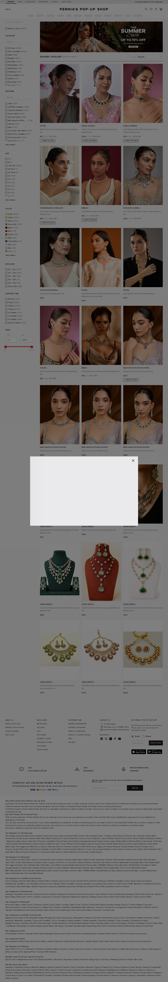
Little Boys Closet (67, 949)
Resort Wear (10, 897)
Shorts (124, 905)
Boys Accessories (144, 941)
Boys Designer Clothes (14, 941)
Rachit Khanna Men (89, 865)
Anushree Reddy (71, 836)
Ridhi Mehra (47, 838)
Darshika (97, 862)
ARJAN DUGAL (134, 865)
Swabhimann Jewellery (15, 884)
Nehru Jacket (20, 905)
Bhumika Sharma (55, 847)
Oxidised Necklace (76, 923)
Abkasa (110, 865)
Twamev (37, 862)
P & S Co (19, 949)
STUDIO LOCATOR (12, 731)
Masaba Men (88, 868)
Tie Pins (85, 905)
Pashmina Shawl (115, 926)
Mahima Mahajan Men (72, 868)
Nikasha (142, 844)
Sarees (37, 894)
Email (136, 736)
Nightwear (75, 897)
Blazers (140, 905)
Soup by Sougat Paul (14, 849)
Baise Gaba (35, 838)
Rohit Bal (158, 841)
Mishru (159, 838)
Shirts (30, 905)
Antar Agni (58, 836)
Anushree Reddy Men (70, 865)
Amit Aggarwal (22, 847)
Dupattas (66, 897)
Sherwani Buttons (12, 907)
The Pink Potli (82, 881)
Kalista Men (26, 868)
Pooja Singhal (36, 836)
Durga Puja (94, 959)
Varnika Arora (57, 881)
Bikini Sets (21, 897)
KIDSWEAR (43, 2)
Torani (88, 849)
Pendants (9, 920)
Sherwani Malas (135, 907)
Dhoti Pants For (112, 934)
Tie (103, 910)
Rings (41, 918)
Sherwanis (62, 894)
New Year (138, 959)
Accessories (110, 907)
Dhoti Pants (140, 894)
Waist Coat (75, 905)
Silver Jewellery (122, 920)
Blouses (85, 897)
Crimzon (126, 886)
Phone (148, 736)
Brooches (110, 910)
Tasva (7, 860)
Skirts (30, 897)
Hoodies (110, 905)
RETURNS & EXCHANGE (76, 727)
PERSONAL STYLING (44, 742)
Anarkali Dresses (90, 934)
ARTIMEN (102, 865)
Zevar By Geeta (144, 881)
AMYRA (34, 886)
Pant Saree (120, 897)
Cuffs (26, 918)
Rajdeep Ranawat (88, 841)
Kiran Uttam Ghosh (130, 838)
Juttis (112, 923)
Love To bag (69, 881)
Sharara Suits (59, 934)
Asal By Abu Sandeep (88, 836)
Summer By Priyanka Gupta (17, 838)
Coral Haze (10, 886)
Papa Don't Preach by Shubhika (41, 841)
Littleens (143, 949)
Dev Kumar (106, 862)
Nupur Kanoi (22, 841)
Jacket (88, 941)
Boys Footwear (128, 941)
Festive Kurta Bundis (34, 910)
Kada (86, 923)
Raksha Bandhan (46, 959)
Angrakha (66, 907)
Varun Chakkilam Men (14, 873)
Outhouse (102, 881)
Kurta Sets (28, 894)
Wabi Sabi (9, 862)
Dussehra (68, 959)
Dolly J (101, 836)
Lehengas (9, 894)
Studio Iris (35, 852)
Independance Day (25, 959)
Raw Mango (10, 836)
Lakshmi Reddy (51, 949)
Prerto (118, 886)
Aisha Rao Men (121, 865)
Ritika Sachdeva (107, 886)
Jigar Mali (9, 852)
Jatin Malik (55, 865)
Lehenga (29, 934)
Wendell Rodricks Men (106, 871)
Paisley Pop (82, 886)
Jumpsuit (100, 907)
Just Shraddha (33, 884)
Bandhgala (76, 907)
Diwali (8, 959)
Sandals (100, 923)
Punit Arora (125, 868)
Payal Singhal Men (111, 868)
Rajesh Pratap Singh (106, 841)
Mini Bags (59, 926)
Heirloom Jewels (152, 918)
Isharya (22, 881)
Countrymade (44, 860)
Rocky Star (131, 836)
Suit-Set (148, 905)
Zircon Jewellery (59, 920)
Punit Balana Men (152, 862)
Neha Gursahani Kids (130, 949)
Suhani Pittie (93, 886)
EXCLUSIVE (41, 727)
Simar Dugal (98, 849)
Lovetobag (97, 884)
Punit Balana (74, 841)
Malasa (107, 849)
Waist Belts (158, 923)
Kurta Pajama (34, 907)
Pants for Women (154, 894)
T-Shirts (132, 905)
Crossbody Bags (34, 926)
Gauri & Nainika (93, 838)
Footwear (97, 910)
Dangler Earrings (12, 923)
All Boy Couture (11, 952)
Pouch (149, 923)
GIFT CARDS (41, 735)
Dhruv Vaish (32, 860)
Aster (127, 881)
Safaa (140, 849)
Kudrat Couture (55, 868)
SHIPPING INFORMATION (77, 724)
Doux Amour (109, 884)
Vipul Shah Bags (23, 886)
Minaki (57, 884)
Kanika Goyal (134, 847)
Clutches (131, 923)
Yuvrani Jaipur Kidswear (95, 949)
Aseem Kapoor (96, 852)
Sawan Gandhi (70, 849)
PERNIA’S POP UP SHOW (14, 727)
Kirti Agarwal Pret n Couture (32, 952)
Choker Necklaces (59, 923)
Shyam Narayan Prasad (117, 847)
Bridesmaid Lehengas (125, 894)
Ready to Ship (132, 897)
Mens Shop (49, 910)
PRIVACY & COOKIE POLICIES (79, 735)
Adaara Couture (22, 852)
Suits (52, 905)
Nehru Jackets (48, 941)
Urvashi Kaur (83, 852)
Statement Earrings (139, 920)
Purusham (73, 862)
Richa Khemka (150, 849)
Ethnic (154, 907)
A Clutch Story (121, 884)
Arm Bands (131, 918)
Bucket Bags (48, 926)
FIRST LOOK (66, 2)
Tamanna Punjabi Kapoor (51, 852)
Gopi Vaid (28, 849)
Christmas (104, 959)
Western (8, 910)
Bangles (48, 918)
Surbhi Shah (85, 847)
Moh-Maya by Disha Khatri (38, 881)
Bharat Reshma (85, 862)
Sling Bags (21, 926)
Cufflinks (147, 907)
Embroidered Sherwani (74, 941)
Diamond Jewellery (107, 920)
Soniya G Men (76, 871)
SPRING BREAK (89, 871)
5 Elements (147, 884)
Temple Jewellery (90, 920)
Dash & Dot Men (18, 860)
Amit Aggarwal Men (13, 865)
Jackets (37, 897)
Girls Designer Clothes (14, 934)
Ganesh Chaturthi (80, 959)
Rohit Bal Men (149, 860)
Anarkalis (19, 894)
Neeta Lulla (10, 847)
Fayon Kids (10, 949)
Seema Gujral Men (60, 871)
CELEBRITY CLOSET (44, 738)
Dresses (71, 894)
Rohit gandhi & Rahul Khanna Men (128, 860)
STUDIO (55, 2)
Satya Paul (48, 836)
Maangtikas (79, 918)
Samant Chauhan (71, 847)
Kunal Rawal (27, 862)
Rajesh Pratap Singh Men (93, 860)
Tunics (111, 894)
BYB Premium (50, 952)
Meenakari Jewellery (23, 920)
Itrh (159, 849)
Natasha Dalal (23, 836)
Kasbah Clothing (40, 868)
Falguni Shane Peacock (115, 836)
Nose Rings (67, 918)
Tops (97, 894)
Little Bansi (29, 949)
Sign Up (135, 788)
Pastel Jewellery (74, 920)
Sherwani (38, 905)
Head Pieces (107, 918)
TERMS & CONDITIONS (76, 731)
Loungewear (121, 907)
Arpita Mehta (56, 849)
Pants (58, 905)
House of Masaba (42, 849)
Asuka (18, 862)
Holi (13, 959)
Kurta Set (71, 934)
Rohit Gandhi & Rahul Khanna (19, 844)
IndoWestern (19, 910)
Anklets (140, 918)
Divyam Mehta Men (74, 860)
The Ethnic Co (61, 862)
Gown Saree (109, 897)
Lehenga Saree (96, 897)
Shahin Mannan (70, 852)
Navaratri (58, 959)
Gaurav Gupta (94, 844)
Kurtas (46, 905)
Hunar (133, 881)
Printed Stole (147, 926)
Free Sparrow (114, 949)
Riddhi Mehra (121, 841)
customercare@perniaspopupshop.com (117, 729)
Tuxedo (57, 907)
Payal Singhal (80, 844)
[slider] (5, 347)
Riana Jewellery (68, 884)
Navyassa (80, 949)
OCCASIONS (41, 746)
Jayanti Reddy (107, 838)
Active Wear (86, 910)
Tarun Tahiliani (67, 844)
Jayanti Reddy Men (148, 871)
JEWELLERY (30, 2)
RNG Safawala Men (13, 871)
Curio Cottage (11, 881)
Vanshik (109, 860)
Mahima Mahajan (147, 838)
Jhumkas (24, 923)
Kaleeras (88, 918)
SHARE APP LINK (156, 743)
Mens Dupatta (88, 907)
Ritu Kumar (148, 841)
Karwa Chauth (127, 959)
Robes (117, 905)
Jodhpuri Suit (47, 907)
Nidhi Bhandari (135, 884)
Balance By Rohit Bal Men (127, 871)
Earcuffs (97, 918)
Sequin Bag (91, 926)
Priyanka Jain (147, 847)
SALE (39, 731)
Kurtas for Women (48, 894)
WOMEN (10, 2)
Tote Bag (69, 926)
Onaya (82, 838)
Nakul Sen (11, 841)
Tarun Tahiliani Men (32, 865)
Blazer (95, 941)
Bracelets (34, 918)
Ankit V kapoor (57, 860)
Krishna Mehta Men (121, 862)
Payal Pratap (61, 841)
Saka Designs (154, 949)
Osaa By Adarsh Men (146, 836)
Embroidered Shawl (132, 926)
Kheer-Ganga (48, 862)
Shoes (92, 923)
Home (7, 22)
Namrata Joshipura (38, 847)
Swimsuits (56, 897)
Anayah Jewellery (83, 884)
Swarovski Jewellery (42, 920)
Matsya (81, 849)
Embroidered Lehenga (43, 934)
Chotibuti (40, 949)
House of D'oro (46, 884)
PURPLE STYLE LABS (13, 724)
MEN (20, 2)
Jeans (24, 907)
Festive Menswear (63, 910)
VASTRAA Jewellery (115, 881)
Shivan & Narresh (70, 838)
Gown (78, 894)
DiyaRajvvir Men (148, 865)
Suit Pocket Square (97, 905)
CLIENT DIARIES (42, 749)
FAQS (70, 738)
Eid (35, 959)
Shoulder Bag (79, 926)
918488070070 (157, 2)
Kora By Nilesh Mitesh (34, 873)
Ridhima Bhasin (135, 841)
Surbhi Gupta (117, 849)
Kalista (118, 838)
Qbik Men (45, 865)
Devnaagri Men (136, 862)
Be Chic (157, 884)
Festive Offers (145, 897)
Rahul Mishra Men (138, 868)
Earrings (18, 918)
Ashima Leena (132, 844)
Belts (107, 923)
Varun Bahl (152, 844)
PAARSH (99, 868)
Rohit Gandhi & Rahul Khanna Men (37, 871)
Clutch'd (92, 881)
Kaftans (104, 894)
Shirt (101, 941)
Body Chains (119, 918)
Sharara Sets (88, 894)
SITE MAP (71, 742)
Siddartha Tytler (53, 844)
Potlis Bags (121, 923)
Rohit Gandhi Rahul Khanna (113, 844)
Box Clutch (102, 926)
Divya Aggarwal (99, 847)
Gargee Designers (12, 868)
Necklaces (9, 918)
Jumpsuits (46, 897)
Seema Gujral (39, 844)
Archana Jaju (130, 849)
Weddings (115, 959)
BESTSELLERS (42, 724)
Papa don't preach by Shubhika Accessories (57, 886)
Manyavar (57, 838)
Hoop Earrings (44, 923)
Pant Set (75, 910)
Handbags (140, 923)
